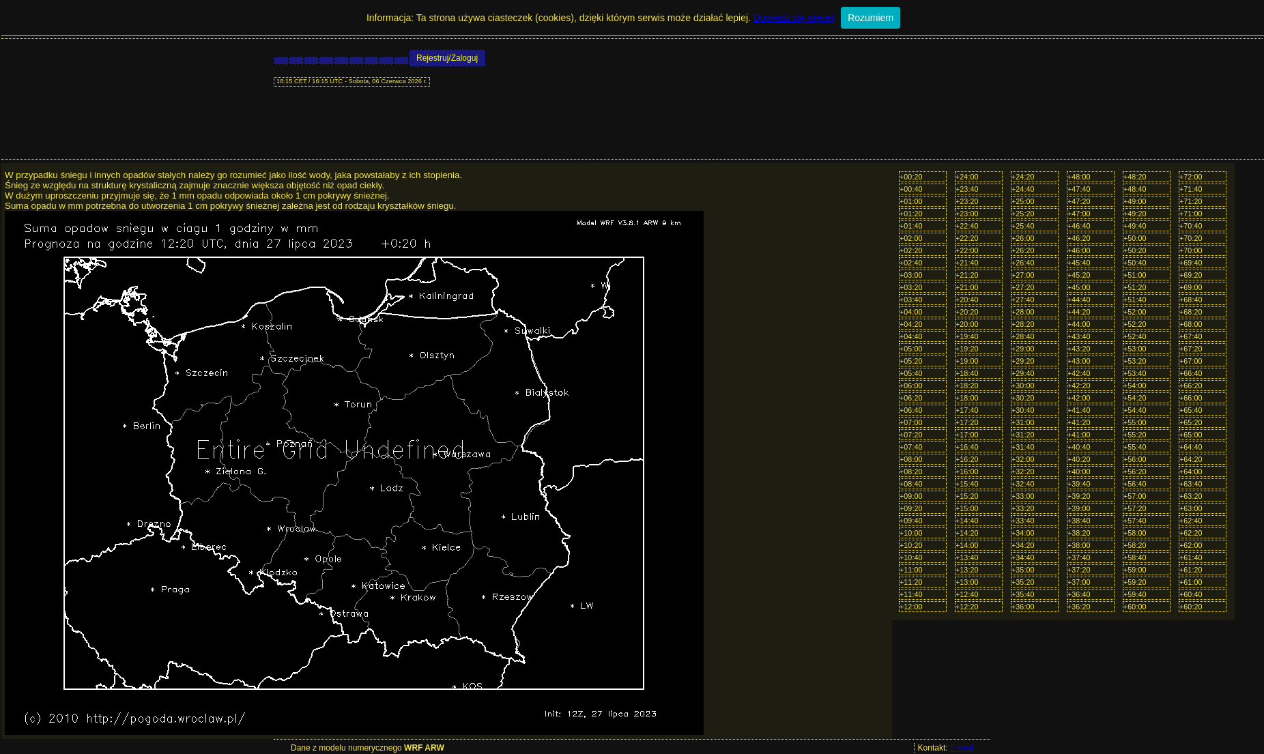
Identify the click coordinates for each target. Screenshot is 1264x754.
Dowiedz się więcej (793, 17)
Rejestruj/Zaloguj (447, 58)
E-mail (961, 748)
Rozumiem (870, 17)
